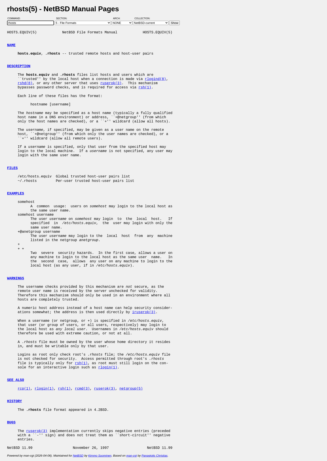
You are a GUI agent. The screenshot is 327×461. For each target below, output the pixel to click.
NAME (11, 45)
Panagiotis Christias (155, 455)
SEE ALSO (15, 380)
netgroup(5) (131, 388)
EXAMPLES (15, 193)
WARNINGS (15, 278)
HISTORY (14, 401)
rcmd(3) (82, 388)
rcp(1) (24, 388)
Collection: (142, 18)
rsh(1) (144, 87)
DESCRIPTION (18, 66)
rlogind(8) (155, 79)
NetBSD (78, 455)
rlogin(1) (107, 367)
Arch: (118, 18)
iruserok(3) (143, 312)
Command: (15, 18)
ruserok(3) (110, 83)
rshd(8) (25, 83)
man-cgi (131, 455)
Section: (62, 18)
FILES (12, 168)
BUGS (11, 422)
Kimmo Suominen (99, 455)
